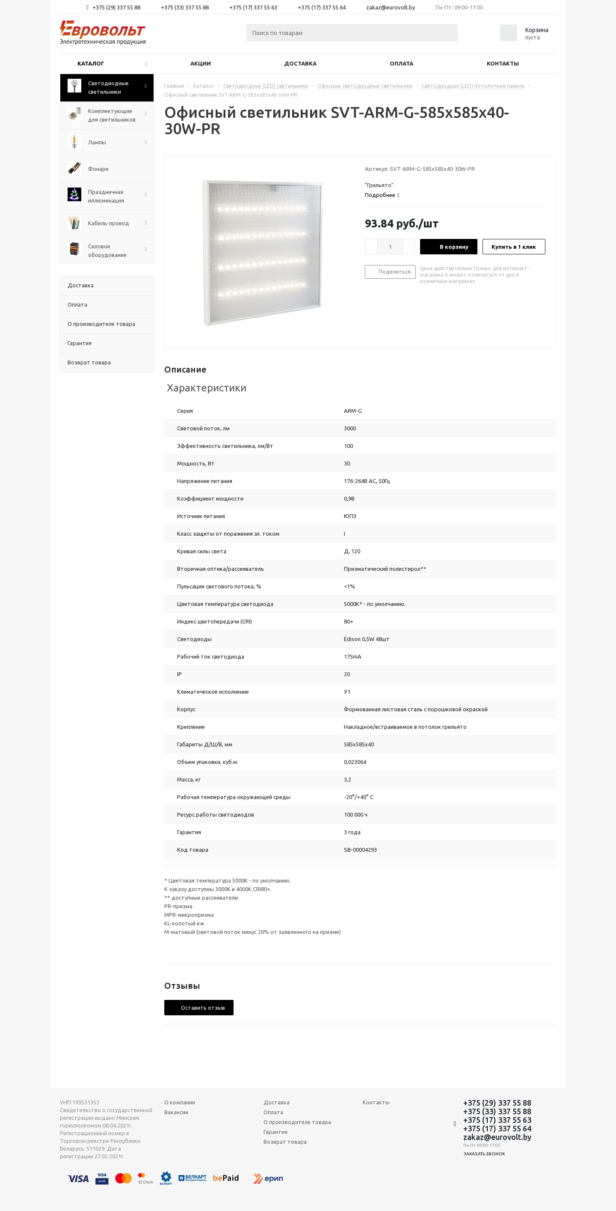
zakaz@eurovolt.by (390, 7)
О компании (179, 1102)
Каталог (90, 63)
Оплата (401, 63)
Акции (200, 63)
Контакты (503, 63)
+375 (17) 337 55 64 (322, 7)
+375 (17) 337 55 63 (253, 7)
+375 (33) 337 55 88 (185, 7)
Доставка (300, 63)
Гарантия (275, 1132)
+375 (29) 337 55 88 (116, 7)
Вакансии (176, 1112)
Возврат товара (285, 1142)
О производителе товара (297, 1122)
